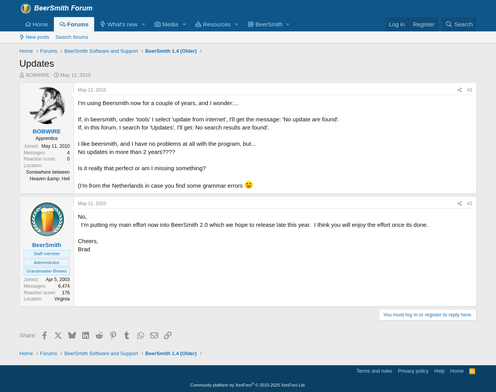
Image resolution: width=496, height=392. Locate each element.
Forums (74, 24)
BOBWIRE (38, 75)
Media (166, 24)
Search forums (71, 37)
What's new (118, 24)
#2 (469, 203)
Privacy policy (413, 371)
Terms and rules (374, 371)
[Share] (460, 90)
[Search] (459, 24)
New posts (34, 37)
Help (439, 371)
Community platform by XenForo (248, 385)
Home (36, 24)
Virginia (62, 299)
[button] (143, 24)
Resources (213, 24)
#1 (469, 90)
